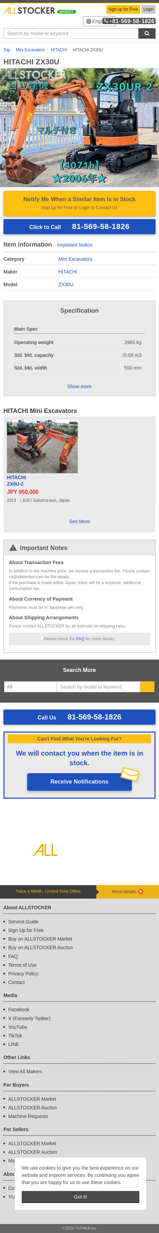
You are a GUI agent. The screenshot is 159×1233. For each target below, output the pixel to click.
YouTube (17, 1027)
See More (79, 521)
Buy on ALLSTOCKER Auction (40, 947)
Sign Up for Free (26, 930)
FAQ (80, 638)
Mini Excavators (75, 259)
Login (148, 9)
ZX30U (65, 284)
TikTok (15, 1035)
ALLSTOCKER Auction (32, 1107)
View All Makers (25, 1071)
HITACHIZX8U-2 (16, 481)
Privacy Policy (23, 973)
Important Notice (75, 245)
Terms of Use (22, 965)
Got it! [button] (80, 1197)
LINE (13, 1044)
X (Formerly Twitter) (29, 1018)
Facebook (18, 1009)
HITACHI (67, 271)
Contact (16, 982)
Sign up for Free (123, 9)
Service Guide (23, 921)
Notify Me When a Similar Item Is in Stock (79, 203)
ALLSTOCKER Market (32, 1099)
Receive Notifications (80, 782)
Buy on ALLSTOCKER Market (40, 939)
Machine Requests (28, 1116)
